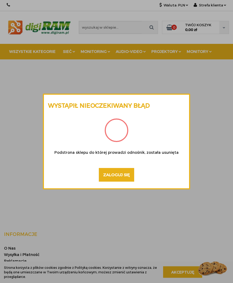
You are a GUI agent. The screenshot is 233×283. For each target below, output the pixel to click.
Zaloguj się (116, 174)
